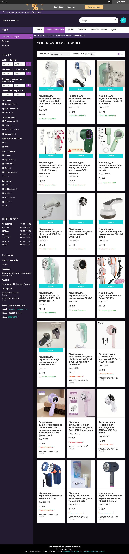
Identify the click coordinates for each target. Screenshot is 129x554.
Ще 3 (6, 176)
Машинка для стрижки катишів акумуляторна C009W (80, 295)
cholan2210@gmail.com (17, 309)
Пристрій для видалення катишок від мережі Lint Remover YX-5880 (80, 100)
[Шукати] (115, 20)
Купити (51, 89)
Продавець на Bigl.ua (64, 549)
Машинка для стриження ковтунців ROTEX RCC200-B (50, 496)
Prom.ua (77, 547)
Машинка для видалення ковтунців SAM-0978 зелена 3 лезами (110, 166)
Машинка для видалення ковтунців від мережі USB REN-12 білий (50, 233)
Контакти (82, 30)
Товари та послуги (54, 30)
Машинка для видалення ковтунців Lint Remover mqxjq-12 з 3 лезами (111, 100)
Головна (38, 30)
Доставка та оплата (98, 30)
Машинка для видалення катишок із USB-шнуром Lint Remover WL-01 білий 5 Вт (50, 101)
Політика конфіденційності (94, 551)
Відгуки (5, 45)
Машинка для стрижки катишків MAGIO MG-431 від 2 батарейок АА (49, 297)
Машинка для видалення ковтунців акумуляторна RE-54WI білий (80, 233)
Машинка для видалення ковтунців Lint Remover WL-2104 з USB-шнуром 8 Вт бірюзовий (80, 359)
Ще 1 (6, 206)
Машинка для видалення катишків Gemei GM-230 (110, 295)
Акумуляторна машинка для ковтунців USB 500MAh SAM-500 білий (108, 427)
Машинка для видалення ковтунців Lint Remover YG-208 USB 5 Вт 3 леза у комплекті (50, 167)
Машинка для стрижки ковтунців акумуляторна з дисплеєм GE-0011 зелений (79, 167)
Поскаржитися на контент (72, 551)
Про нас (70, 30)
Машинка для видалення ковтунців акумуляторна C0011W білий (111, 233)
